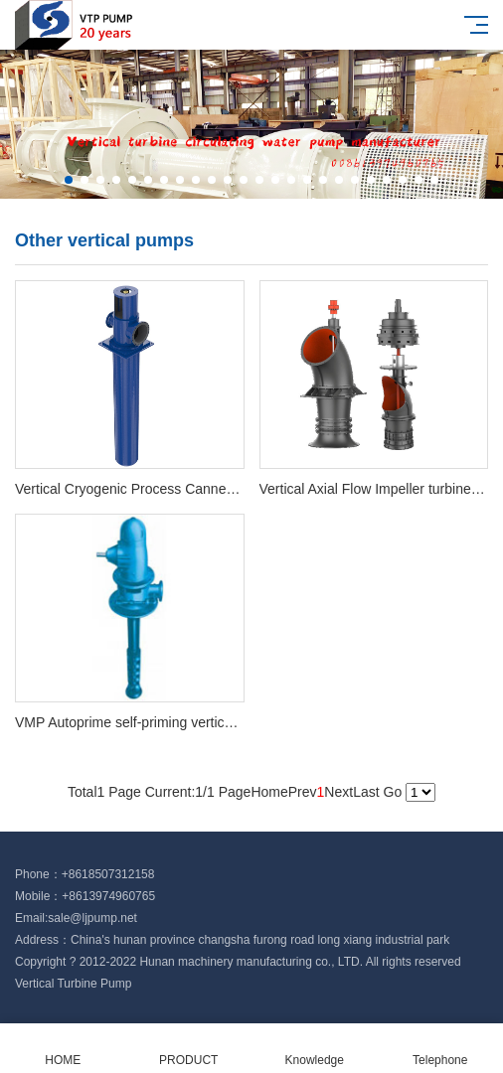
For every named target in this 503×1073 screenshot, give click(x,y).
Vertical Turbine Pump (73, 984)
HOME (63, 1048)
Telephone (441, 1048)
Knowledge (315, 1048)
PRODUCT (189, 1048)
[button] (69, 180)
